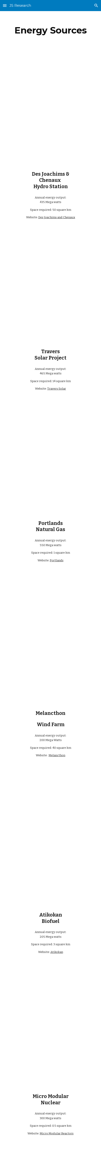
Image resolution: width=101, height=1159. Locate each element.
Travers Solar (56, 388)
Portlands (56, 560)
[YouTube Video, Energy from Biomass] (50, 815)
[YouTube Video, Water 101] (50, 144)
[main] (51, 30)
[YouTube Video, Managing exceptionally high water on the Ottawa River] (50, 84)
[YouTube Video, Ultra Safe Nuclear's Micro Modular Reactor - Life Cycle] (50, 997)
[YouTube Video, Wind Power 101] (50, 678)
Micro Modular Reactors (57, 1133)
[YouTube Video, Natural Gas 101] (50, 493)
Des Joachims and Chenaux (56, 217)
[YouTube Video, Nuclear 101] (50, 1061)
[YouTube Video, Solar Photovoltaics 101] (50, 322)
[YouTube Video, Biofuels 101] (50, 880)
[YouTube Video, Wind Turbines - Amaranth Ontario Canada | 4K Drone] (50, 613)
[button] (4, 5)
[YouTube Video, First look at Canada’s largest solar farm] (50, 262)
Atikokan (56, 952)
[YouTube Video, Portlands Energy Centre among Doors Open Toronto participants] (50, 434)
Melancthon (57, 755)
